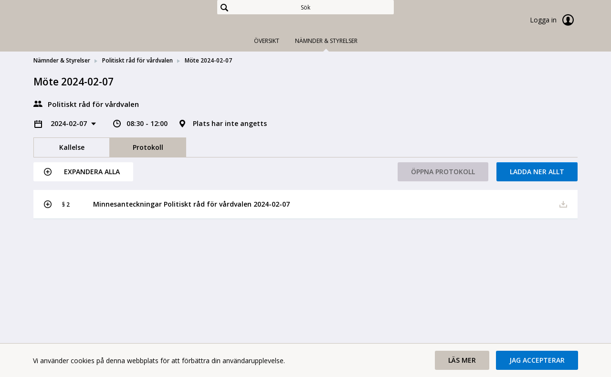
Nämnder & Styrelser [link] (61, 60)
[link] (81, 21)
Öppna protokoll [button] (443, 171)
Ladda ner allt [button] (537, 171)
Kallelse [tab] (71, 147)
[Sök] (305, 7)
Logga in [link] (554, 20)
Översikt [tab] (266, 41)
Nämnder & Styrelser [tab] (326, 41)
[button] (83, 171)
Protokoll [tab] (148, 147)
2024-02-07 (70, 123)
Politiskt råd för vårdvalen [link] (137, 60)
